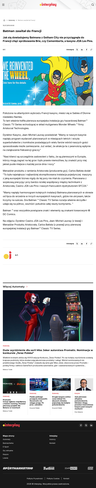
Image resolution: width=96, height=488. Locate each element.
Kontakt (52, 443)
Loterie (5, 458)
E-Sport (6, 447)
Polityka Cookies (53, 478)
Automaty (12, 20)
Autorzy (52, 439)
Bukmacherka (8, 443)
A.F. (4, 49)
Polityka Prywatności (35, 478)
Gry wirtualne (8, 450)
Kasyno (6, 454)
